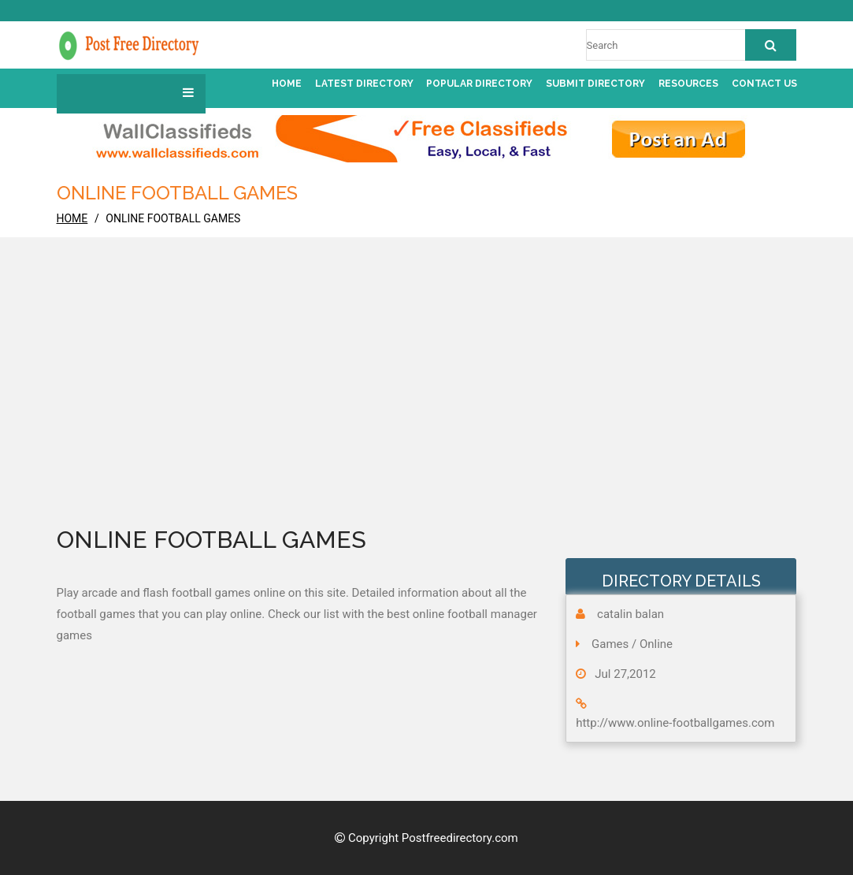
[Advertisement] (426, 402)
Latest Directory (364, 83)
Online (656, 644)
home (72, 218)
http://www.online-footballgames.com (675, 723)
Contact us (764, 83)
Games (610, 644)
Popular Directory (479, 83)
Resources (688, 83)
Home (287, 83)
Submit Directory (595, 83)
